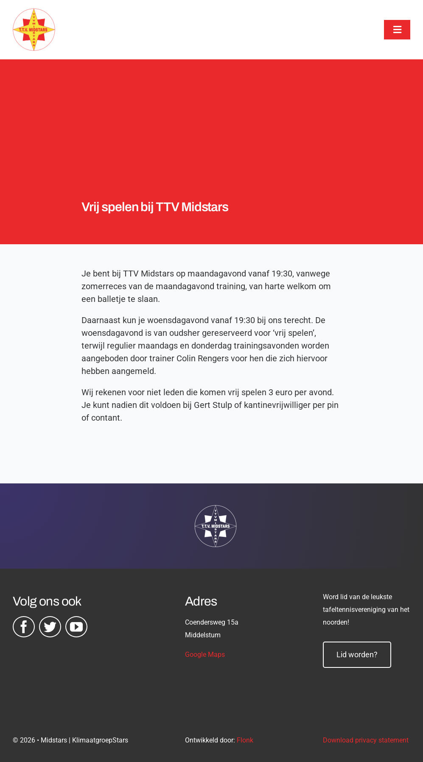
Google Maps (205, 654)
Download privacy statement (366, 740)
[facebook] (24, 626)
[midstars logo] (34, 13)
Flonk (245, 740)
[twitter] (50, 626)
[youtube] (76, 626)
